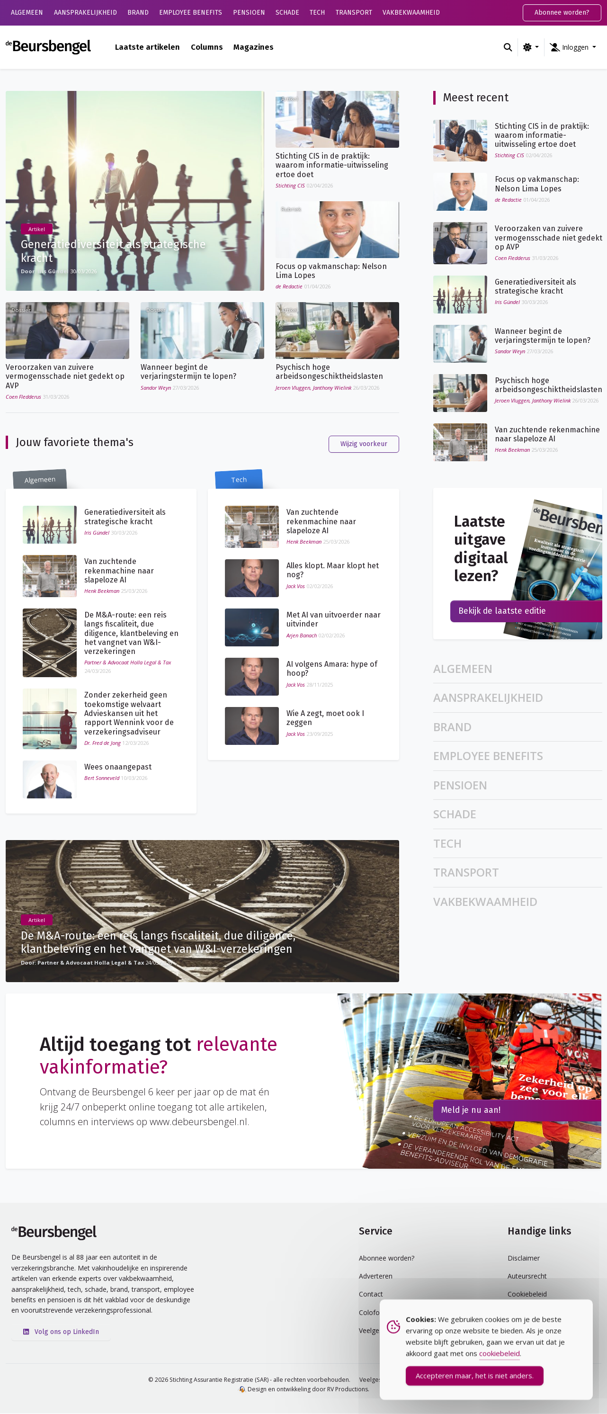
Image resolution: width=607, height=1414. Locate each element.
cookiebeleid (499, 1358)
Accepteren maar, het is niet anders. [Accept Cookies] (475, 1380)
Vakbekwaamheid (411, 13)
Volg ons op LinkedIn (61, 1333)
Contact (371, 1295)
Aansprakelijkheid (85, 13)
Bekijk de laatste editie (502, 612)
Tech (317, 13)
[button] (573, 47)
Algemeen (27, 13)
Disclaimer (524, 1258)
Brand (138, 13)
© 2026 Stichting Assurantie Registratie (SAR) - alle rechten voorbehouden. (249, 1381)
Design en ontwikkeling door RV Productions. (303, 1390)
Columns (207, 47)
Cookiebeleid (527, 1295)
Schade (287, 13)
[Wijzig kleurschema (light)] (531, 47)
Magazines (253, 47)
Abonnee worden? (562, 13)
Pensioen (249, 13)
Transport (354, 13)
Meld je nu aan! (470, 1112)
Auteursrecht (527, 1276)
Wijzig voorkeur (363, 445)
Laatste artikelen (147, 47)
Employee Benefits (190, 13)
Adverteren (376, 1276)
